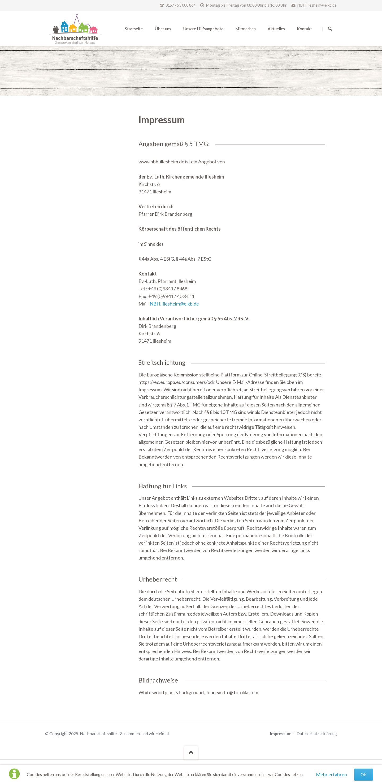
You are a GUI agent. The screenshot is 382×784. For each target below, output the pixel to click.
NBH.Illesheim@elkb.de (174, 304)
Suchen (330, 29)
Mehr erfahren (331, 774)
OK (364, 774)
